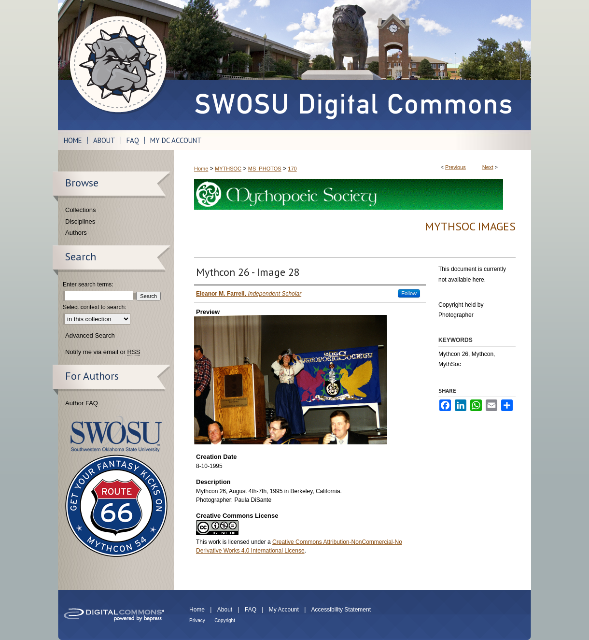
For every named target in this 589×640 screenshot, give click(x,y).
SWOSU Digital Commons (352, 65)
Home (201, 168)
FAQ (250, 609)
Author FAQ (81, 403)
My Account (284, 609)
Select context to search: (94, 307)
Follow (409, 293)
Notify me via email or (102, 352)
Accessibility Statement (341, 609)
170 (292, 168)
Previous (455, 167)
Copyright (224, 620)
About (224, 609)
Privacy (197, 620)
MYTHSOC (228, 168)
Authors (76, 232)
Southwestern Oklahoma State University (116, 434)
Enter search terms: (88, 284)
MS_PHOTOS (264, 168)
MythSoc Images (470, 226)
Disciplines (80, 221)
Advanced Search (90, 335)
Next (487, 167)
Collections (80, 209)
